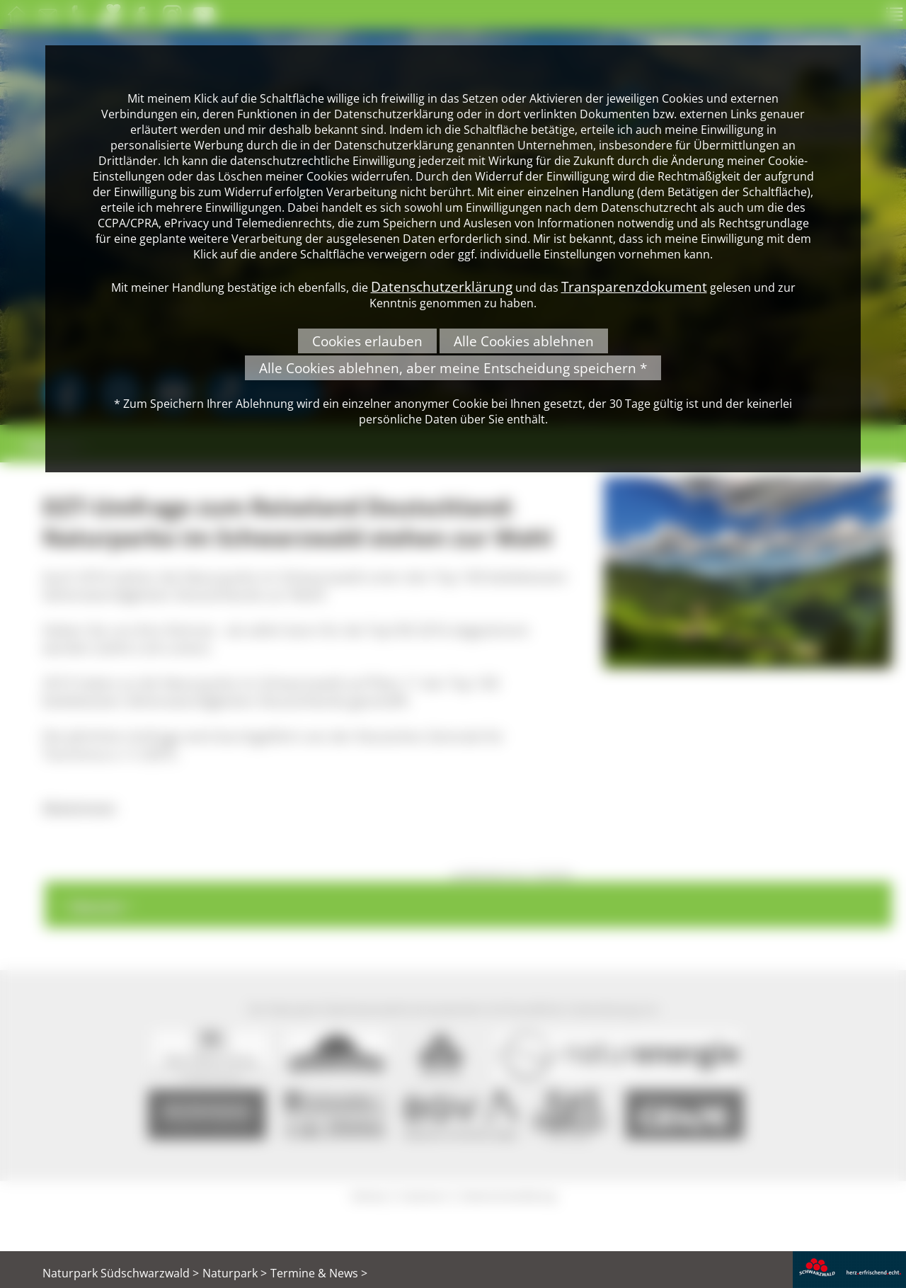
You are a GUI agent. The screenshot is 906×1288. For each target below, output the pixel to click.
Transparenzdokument (634, 286)
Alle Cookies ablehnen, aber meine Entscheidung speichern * (453, 368)
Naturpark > (234, 1273)
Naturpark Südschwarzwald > (120, 1273)
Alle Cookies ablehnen (524, 341)
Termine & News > (318, 1273)
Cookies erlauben (367, 341)
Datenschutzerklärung (441, 286)
